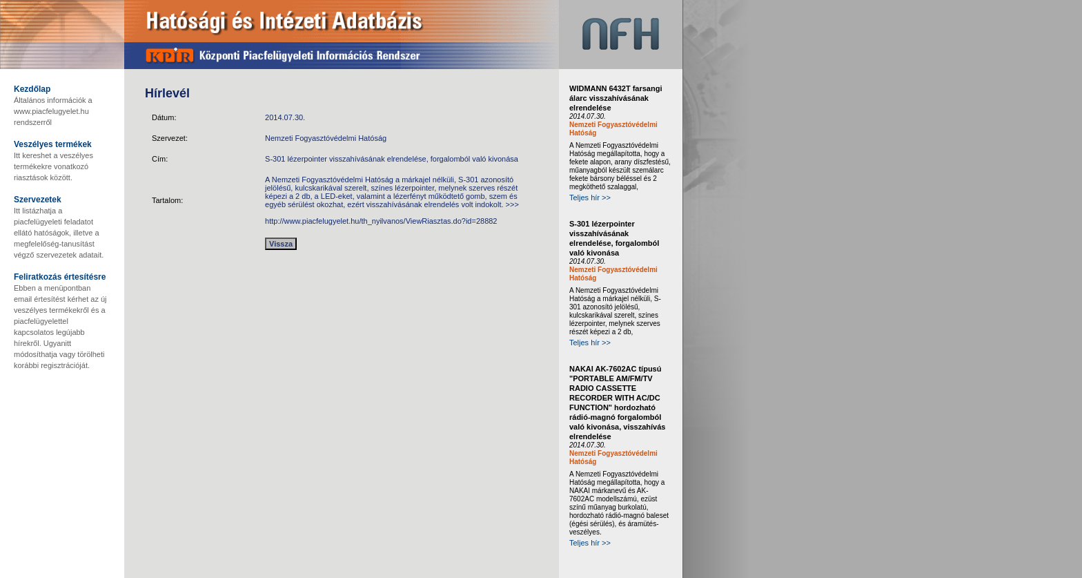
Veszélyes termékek (53, 144)
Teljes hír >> (590, 197)
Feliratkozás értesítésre (60, 277)
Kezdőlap (32, 89)
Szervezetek (37, 199)
